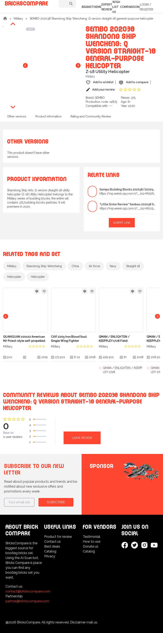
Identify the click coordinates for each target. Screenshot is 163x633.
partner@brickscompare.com (27, 601)
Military (18, 18)
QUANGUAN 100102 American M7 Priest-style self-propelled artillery (24, 339)
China (75, 266)
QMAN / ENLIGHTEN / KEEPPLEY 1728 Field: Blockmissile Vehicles (114, 339)
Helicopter (14, 276)
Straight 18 (133, 266)
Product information (48, 116)
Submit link (121, 222)
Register (146, 9)
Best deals (52, 546)
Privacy (49, 556)
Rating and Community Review (91, 116)
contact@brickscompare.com (28, 591)
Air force (94, 266)
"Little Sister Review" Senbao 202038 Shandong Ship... (128, 204)
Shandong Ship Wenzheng (44, 266)
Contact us (52, 541)
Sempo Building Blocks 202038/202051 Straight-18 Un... (127, 189)
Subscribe (56, 502)
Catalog (50, 551)
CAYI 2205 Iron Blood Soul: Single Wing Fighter (69, 338)
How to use (91, 541)
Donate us (90, 546)
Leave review (82, 437)
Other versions (16, 116)
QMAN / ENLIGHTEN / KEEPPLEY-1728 (122, 370)
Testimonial (91, 537)
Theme (96, 7)
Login (144, 4)
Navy (113, 266)
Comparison (129, 7)
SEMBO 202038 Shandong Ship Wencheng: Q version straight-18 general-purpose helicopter (91, 18)
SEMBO (100, 97)
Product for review (58, 537)
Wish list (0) (116, 6)
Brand (87, 7)
